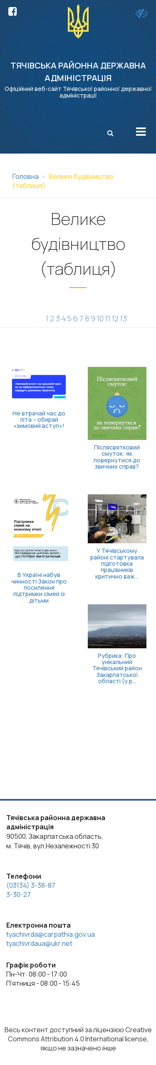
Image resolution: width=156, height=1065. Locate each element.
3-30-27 (18, 894)
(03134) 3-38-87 (30, 885)
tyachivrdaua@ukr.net (39, 943)
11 (107, 318)
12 (115, 318)
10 (100, 318)
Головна (25, 176)
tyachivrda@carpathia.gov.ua (50, 934)
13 (123, 318)
